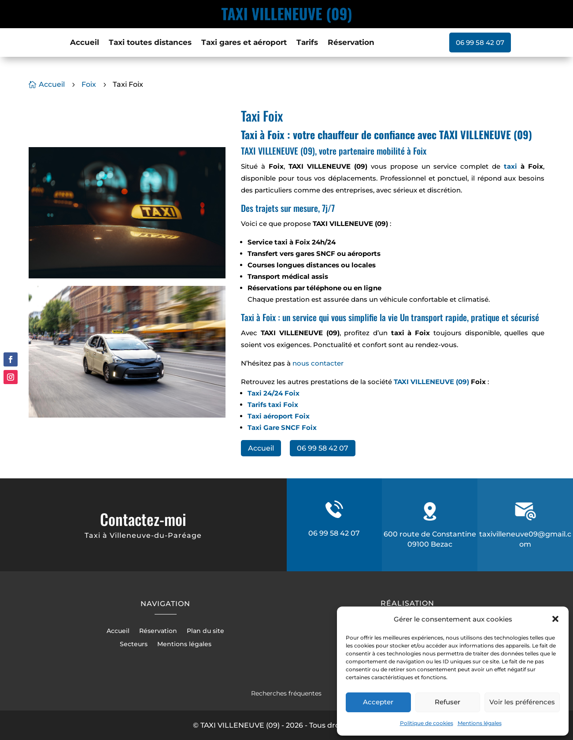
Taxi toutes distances (150, 43)
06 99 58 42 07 (480, 42)
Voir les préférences (522, 702)
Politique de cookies (426, 723)
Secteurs (134, 644)
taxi (510, 166)
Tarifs (307, 43)
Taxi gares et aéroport (244, 43)
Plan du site (205, 631)
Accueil (84, 43)
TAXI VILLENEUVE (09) (431, 381)
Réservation (351, 43)
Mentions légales (480, 723)
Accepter (378, 702)
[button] (555, 618)
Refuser (447, 702)
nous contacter (318, 363)
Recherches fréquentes (286, 693)
